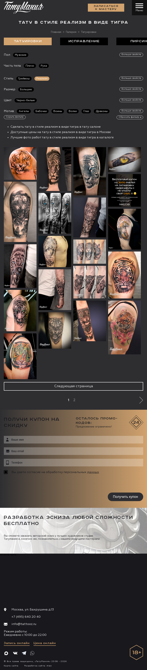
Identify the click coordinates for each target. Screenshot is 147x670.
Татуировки (28, 41)
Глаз (86, 111)
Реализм (41, 78)
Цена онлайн (44, 643)
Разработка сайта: (38, 666)
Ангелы (24, 111)
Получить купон (125, 496)
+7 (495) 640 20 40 (26, 616)
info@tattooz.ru (23, 624)
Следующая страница (73, 386)
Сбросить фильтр (129, 117)
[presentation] (28, 483)
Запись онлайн (17, 643)
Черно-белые (25, 100)
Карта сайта (11, 666)
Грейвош (24, 78)
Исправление (84, 41)
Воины (57, 111)
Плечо (30, 65)
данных (93, 472)
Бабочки (41, 111)
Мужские (20, 54)
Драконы (102, 111)
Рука (44, 65)
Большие (26, 89)
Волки (73, 111)
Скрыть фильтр (15, 117)
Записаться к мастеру (106, 8)
